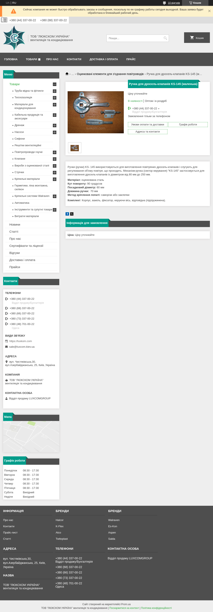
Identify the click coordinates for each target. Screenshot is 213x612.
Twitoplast (62, 538)
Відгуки (14, 253)
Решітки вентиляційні (28, 145)
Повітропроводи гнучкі (28, 152)
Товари (31, 59)
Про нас (52, 59)
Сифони (20, 138)
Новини (14, 224)
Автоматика (22, 202)
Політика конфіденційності (156, 608)
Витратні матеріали (27, 216)
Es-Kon (112, 526)
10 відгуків (174, 2)
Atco (58, 532)
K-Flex (60, 526)
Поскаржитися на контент (124, 608)
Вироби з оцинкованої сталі (32, 165)
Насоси (19, 132)
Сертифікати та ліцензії (26, 245)
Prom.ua (126, 604)
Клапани (20, 158)
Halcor (60, 520)
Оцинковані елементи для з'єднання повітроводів (110, 74)
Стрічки (19, 172)
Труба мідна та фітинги (29, 90)
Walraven (113, 520)
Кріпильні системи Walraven (32, 195)
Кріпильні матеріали (27, 178)
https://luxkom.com (20, 341)
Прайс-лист (10, 532)
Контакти (74, 59)
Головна (10, 59)
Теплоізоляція (23, 97)
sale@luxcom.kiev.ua (22, 346)
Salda (111, 538)
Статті (13, 231)
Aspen (112, 532)
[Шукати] (165, 38)
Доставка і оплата (104, 59)
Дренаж (19, 125)
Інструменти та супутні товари (33, 209)
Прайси (14, 267)
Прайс (131, 59)
